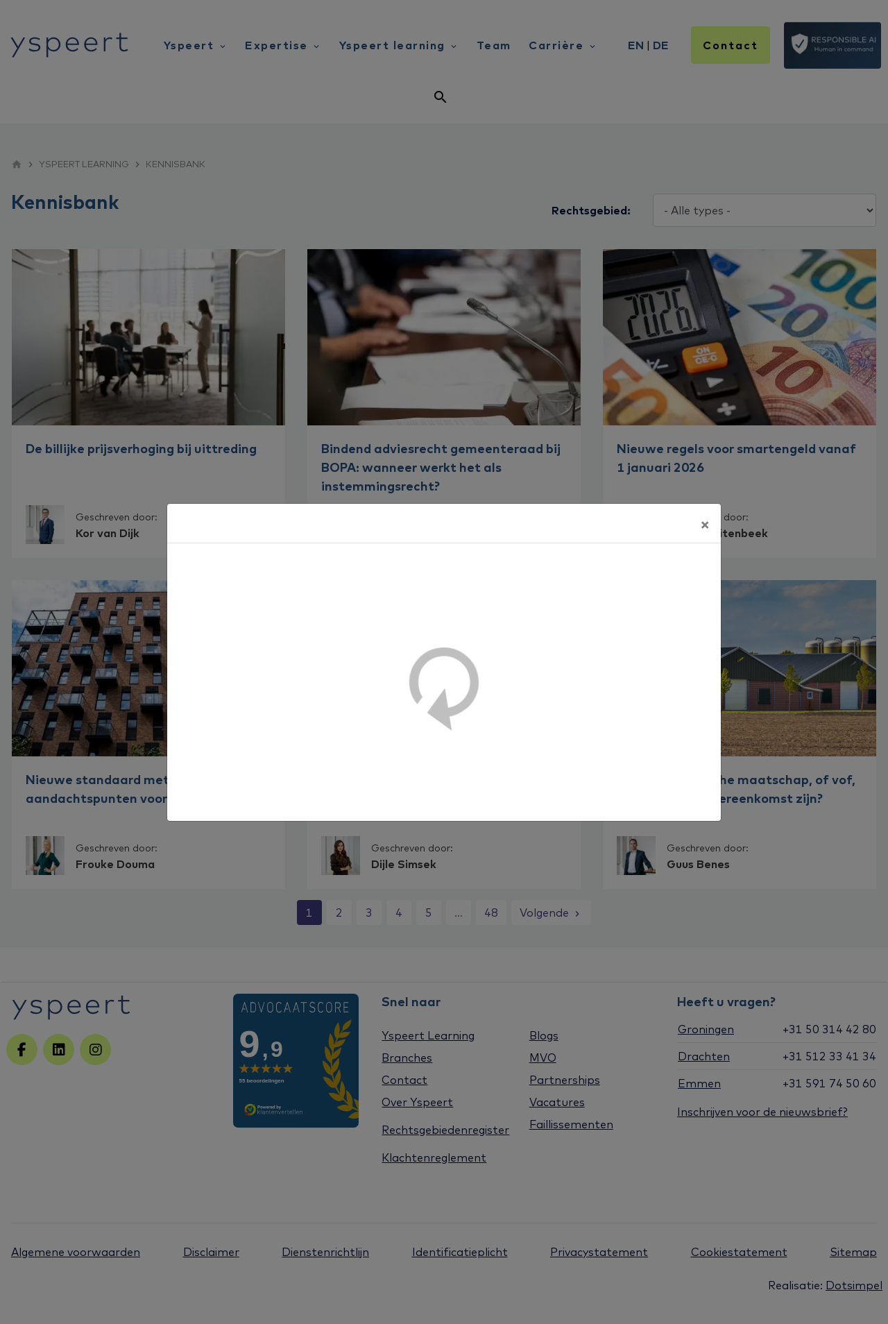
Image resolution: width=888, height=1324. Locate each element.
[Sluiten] (705, 523)
